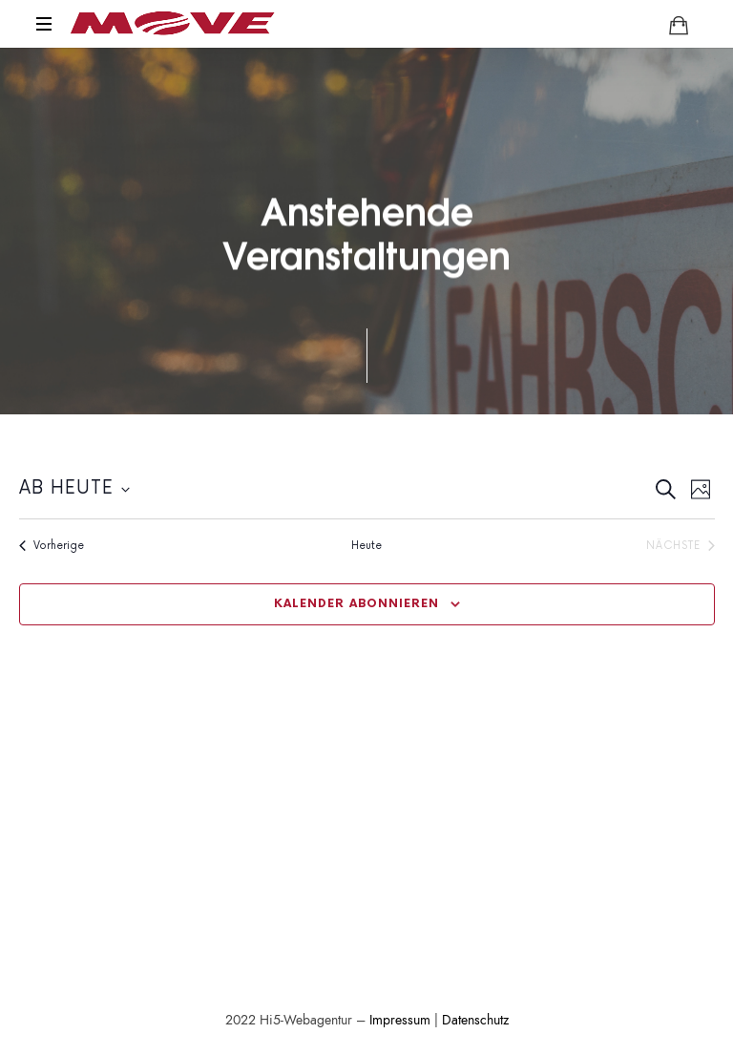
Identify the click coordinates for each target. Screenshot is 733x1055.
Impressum (399, 1020)
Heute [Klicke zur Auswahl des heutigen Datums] (366, 545)
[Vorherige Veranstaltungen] (51, 545)
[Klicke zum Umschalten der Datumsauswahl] (74, 489)
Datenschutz (475, 1020)
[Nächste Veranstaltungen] (680, 545)
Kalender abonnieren (356, 604)
